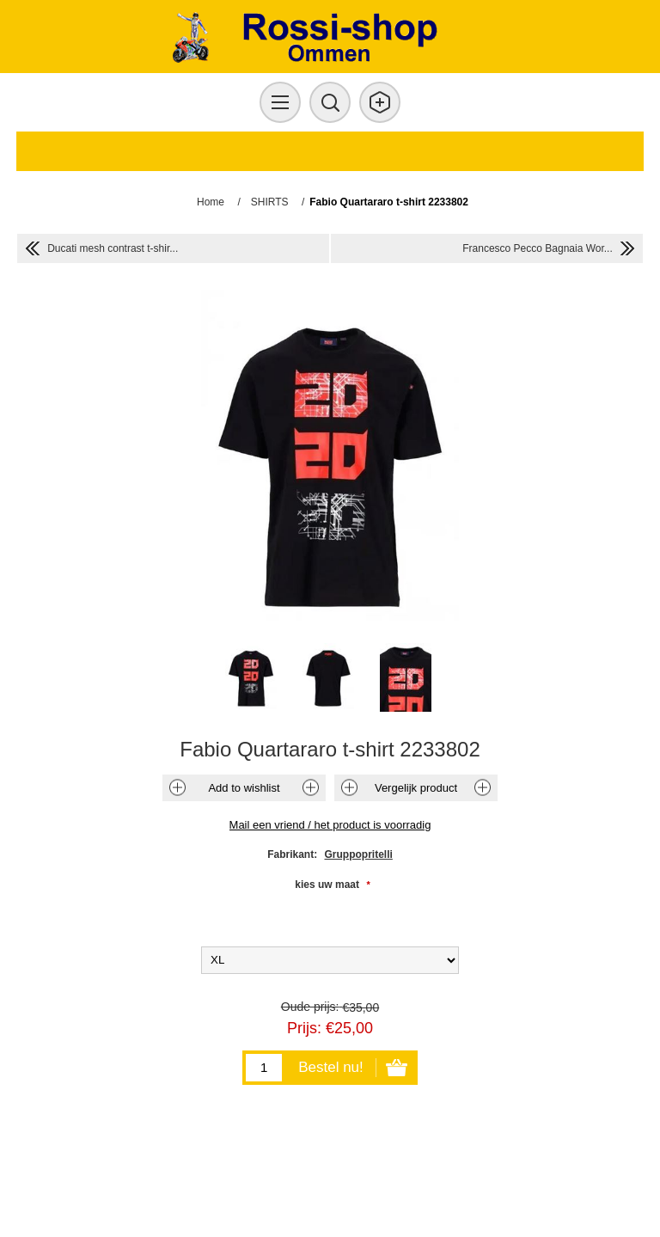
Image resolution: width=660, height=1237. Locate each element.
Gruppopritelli (359, 854)
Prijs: (304, 1028)
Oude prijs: (310, 1006)
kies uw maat (328, 885)
